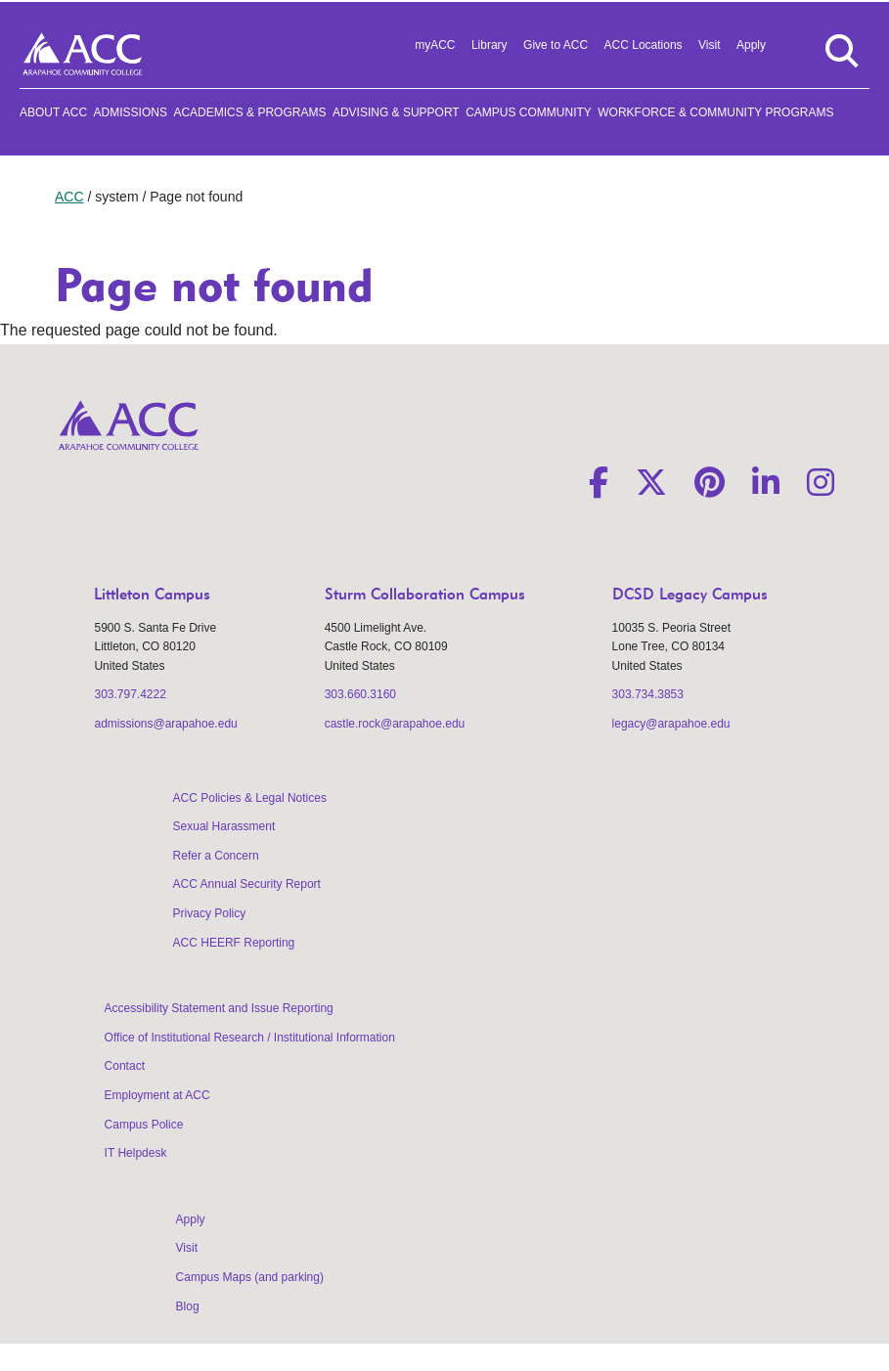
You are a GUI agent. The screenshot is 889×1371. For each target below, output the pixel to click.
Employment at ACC (157, 1095)
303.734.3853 (648, 694)
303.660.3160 (360, 694)
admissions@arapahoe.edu (165, 723)
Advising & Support (396, 112)
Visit (709, 45)
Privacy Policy (209, 913)
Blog (188, 1306)
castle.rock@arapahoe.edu (395, 723)
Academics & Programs (249, 112)
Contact (125, 1066)
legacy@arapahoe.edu (671, 723)
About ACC (53, 112)
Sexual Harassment (224, 826)
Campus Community (529, 112)
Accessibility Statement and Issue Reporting (219, 1008)
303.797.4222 (129, 694)
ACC (69, 196)
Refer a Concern (216, 855)
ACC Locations (643, 45)
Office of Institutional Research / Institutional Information (250, 1037)
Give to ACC (555, 45)
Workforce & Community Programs (715, 112)
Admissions (130, 112)
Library (489, 45)
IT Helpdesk (136, 1153)
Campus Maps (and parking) (250, 1277)
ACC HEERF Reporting (234, 943)
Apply (751, 45)
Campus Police (144, 1124)
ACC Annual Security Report (247, 884)
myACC (435, 45)
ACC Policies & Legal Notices (250, 798)
